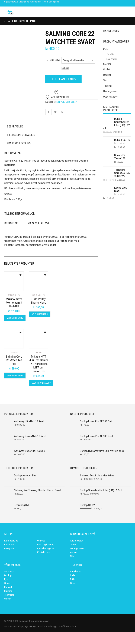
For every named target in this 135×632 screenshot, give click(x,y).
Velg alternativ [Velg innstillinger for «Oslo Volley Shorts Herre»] (40, 314)
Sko (105, 80)
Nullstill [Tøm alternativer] (65, 68)
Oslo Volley (71, 102)
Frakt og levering (19, 143)
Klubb (106, 49)
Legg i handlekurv (63, 79)
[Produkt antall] (87, 79)
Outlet (106, 69)
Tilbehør (107, 85)
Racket (107, 74)
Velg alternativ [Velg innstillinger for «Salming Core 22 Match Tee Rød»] (15, 375)
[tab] (51, 126)
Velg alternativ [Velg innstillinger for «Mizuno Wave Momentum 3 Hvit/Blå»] (15, 318)
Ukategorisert (110, 91)
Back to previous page (21, 21)
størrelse (53, 60)
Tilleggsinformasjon (21, 135)
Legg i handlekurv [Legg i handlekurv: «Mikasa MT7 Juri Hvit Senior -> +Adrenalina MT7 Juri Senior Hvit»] (41, 382)
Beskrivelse (15, 126)
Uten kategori (110, 96)
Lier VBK (60, 102)
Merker (107, 64)
